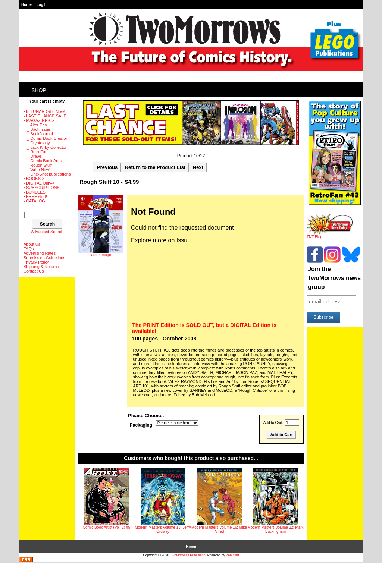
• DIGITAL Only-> (39, 183)
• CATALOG (34, 201)
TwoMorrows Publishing (188, 555)
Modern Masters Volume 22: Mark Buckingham (275, 529)
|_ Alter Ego (35, 125)
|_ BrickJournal (38, 134)
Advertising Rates (40, 253)
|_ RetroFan (35, 152)
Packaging (141, 425)
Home (26, 5)
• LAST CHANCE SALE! (46, 116)
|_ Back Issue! (37, 129)
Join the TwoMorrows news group (334, 278)
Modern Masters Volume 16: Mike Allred (219, 529)
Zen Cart (232, 555)
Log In (42, 5)
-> (39, 120)
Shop (38, 90)
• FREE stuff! (35, 196)
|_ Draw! (32, 156)
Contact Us (34, 271)
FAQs (29, 248)
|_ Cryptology (37, 143)
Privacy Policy (36, 262)
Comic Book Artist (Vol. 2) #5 (106, 527)
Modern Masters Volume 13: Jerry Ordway (163, 529)
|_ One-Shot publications (47, 174)
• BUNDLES (35, 192)
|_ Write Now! (37, 169)
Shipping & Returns (41, 266)
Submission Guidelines (44, 257)
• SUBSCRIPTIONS (42, 187)
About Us (32, 244)
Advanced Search (47, 231)
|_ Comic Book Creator (45, 138)
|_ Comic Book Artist (43, 160)
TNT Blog (330, 235)
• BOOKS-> (34, 178)
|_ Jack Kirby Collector (45, 147)
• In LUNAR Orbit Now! (44, 111)
